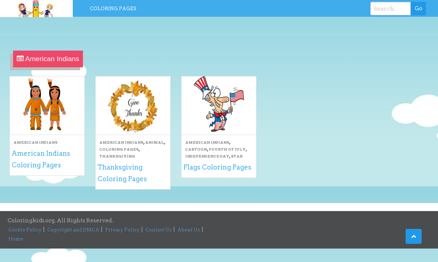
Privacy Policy (122, 230)
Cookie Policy (24, 230)
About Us (189, 230)
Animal (154, 142)
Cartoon (196, 149)
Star (237, 156)
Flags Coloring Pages (217, 167)
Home (15, 239)
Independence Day (207, 156)
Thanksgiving (117, 156)
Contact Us (159, 230)
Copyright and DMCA (73, 230)
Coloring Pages (113, 8)
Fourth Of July (227, 149)
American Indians (35, 142)
